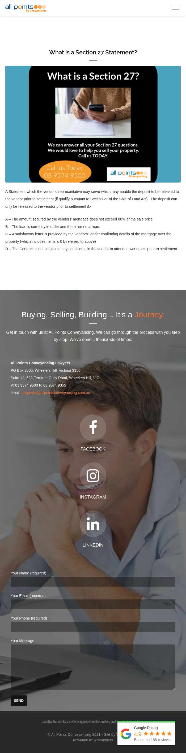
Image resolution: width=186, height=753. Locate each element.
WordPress (103, 740)
